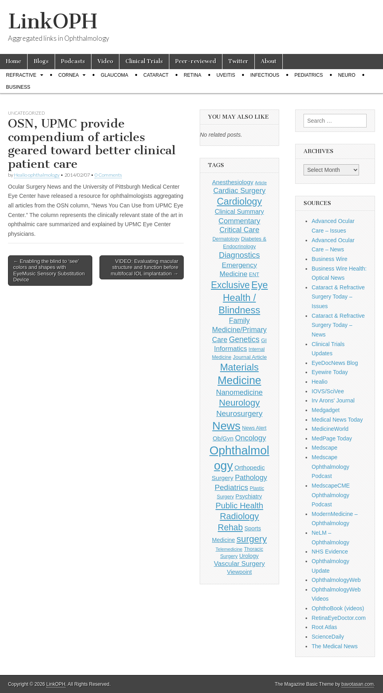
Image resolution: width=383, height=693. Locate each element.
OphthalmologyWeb (336, 580)
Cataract (156, 75)
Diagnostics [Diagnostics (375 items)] (239, 255)
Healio (319, 381)
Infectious (265, 75)
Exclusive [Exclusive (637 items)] (230, 285)
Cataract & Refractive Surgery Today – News (338, 325)
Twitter (238, 61)
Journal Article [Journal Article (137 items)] (250, 357)
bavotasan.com (357, 684)
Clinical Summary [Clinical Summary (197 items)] (239, 211)
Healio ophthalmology (37, 175)
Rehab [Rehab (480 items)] (230, 527)
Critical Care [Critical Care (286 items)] (240, 230)
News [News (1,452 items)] (226, 425)
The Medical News (334, 646)
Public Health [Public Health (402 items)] (239, 505)
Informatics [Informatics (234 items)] (230, 348)
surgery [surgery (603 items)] (251, 539)
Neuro (346, 75)
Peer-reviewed (195, 61)
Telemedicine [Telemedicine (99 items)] (229, 549)
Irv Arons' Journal (333, 400)
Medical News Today (337, 419)
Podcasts (73, 61)
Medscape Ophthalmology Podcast (330, 466)
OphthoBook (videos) (338, 608)
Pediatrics (308, 75)
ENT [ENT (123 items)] (254, 274)
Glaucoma (114, 75)
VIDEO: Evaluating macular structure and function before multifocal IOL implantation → (144, 267)
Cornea (68, 75)
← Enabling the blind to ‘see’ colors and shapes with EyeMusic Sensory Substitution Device (49, 270)
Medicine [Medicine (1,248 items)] (239, 380)
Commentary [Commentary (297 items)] (239, 221)
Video (105, 61)
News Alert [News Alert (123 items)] (254, 428)
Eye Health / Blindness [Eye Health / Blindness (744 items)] (243, 297)
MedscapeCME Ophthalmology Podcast (331, 495)
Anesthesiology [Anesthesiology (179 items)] (232, 182)
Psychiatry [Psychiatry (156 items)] (249, 496)
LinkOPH (52, 21)
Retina (192, 75)
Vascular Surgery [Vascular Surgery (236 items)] (239, 564)
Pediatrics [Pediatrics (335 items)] (231, 487)
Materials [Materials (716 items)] (239, 367)
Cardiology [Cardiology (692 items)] (239, 201)
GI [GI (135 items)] (264, 340)
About (268, 61)
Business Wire (329, 259)
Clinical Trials (144, 61)
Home (13, 61)
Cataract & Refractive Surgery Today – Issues (338, 296)
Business (18, 87)
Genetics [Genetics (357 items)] (244, 339)
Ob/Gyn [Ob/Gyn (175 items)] (223, 438)
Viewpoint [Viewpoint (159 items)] (239, 572)
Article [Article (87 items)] (261, 182)
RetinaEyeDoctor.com (338, 618)
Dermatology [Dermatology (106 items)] (226, 239)
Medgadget (325, 410)
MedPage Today (332, 438)
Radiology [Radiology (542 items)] (239, 516)
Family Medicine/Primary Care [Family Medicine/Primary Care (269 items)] (239, 330)
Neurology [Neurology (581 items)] (239, 403)
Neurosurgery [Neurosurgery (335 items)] (239, 413)
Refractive (21, 75)
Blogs (41, 61)
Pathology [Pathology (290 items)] (251, 478)
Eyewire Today (330, 372)
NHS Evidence (330, 551)
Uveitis (225, 75)
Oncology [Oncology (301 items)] (250, 438)
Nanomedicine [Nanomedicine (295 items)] (239, 392)
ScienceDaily (328, 636)
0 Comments (108, 175)
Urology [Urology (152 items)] (249, 556)
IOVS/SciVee (328, 391)
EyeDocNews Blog (335, 363)
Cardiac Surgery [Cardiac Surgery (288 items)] (239, 191)
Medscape (324, 447)
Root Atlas (324, 627)
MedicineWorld (330, 429)
